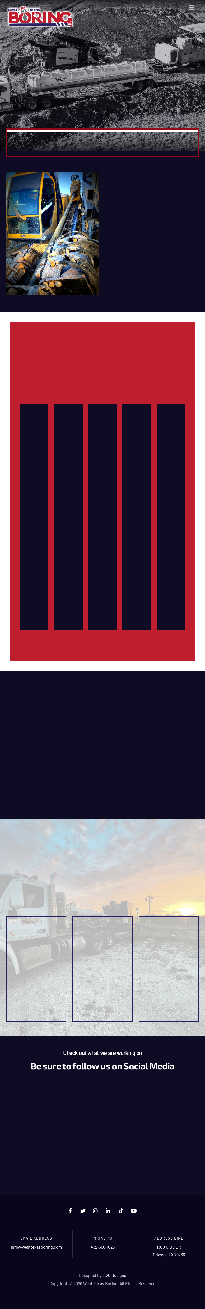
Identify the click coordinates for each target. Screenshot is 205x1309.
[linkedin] (108, 1206)
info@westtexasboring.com (36, 1243)
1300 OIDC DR (169, 1243)
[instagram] (95, 1206)
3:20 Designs (114, 1272)
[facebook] (70, 1206)
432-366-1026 (103, 1243)
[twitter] (83, 1206)
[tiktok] (121, 1206)
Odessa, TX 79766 (169, 1251)
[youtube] (133, 1206)
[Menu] (191, 7)
